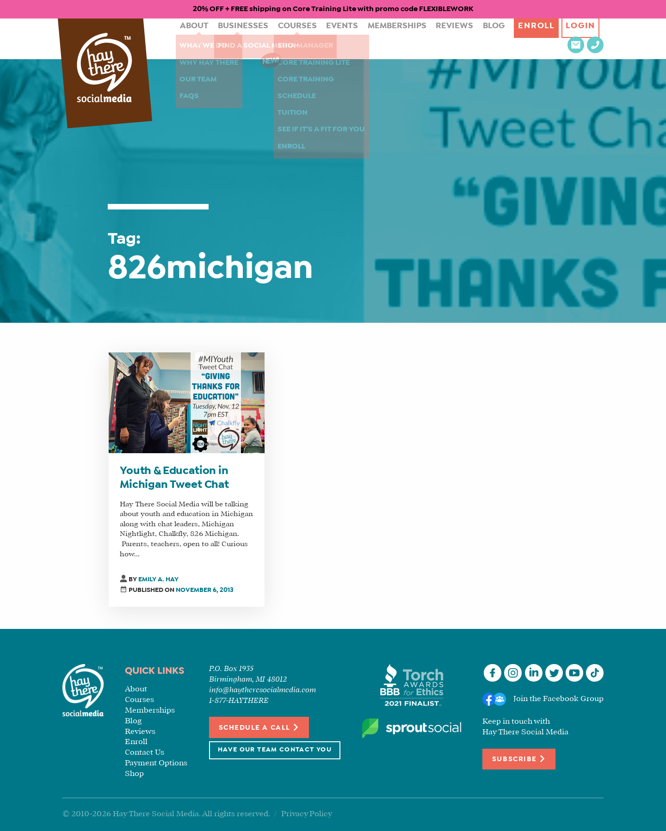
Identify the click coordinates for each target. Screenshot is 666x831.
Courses (277, 39)
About (185, 39)
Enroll (495, 39)
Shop (134, 773)
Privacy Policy (306, 814)
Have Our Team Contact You (275, 749)
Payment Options (156, 763)
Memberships (366, 39)
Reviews (417, 39)
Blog (452, 39)
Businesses (229, 39)
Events (318, 39)
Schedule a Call (259, 727)
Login (541, 39)
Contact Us (144, 752)
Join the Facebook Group (558, 699)
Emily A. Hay (158, 579)
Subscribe (519, 758)
